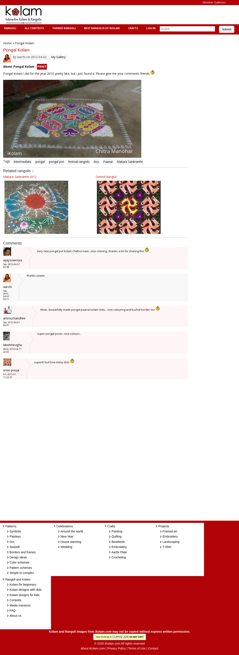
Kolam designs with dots (26, 589)
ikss (96, 162)
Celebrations (64, 526)
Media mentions (20, 605)
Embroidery (119, 547)
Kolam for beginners (23, 584)
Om (12, 541)
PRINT (42, 66)
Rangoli (9, 28)
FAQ (13, 610)
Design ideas (18, 557)
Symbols (15, 531)
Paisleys (15, 536)
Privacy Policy (116, 648)
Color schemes (19, 562)
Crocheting (119, 557)
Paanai (108, 162)
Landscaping (171, 541)
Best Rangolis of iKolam (101, 28)
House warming (71, 541)
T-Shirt (167, 547)
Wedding (66, 547)
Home (7, 43)
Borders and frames (23, 552)
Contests (15, 600)
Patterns (10, 526)
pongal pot (56, 162)
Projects (163, 526)
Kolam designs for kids (25, 595)
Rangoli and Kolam (17, 579)
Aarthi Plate (119, 552)
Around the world (72, 531)
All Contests (33, 28)
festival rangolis (79, 162)
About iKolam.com (93, 648)
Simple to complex (22, 573)
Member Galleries (214, 2)
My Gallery (58, 57)
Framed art (170, 531)
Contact (153, 648)
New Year (67, 536)
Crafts (132, 28)
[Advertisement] (124, 14)
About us (15, 615)
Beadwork (118, 541)
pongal (40, 162)
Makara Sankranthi (130, 162)
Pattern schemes (21, 567)
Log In (151, 28)
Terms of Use (137, 648)
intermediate (22, 162)
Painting (117, 531)
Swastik (15, 547)
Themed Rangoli (63, 28)
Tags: (7, 161)
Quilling (117, 536)
